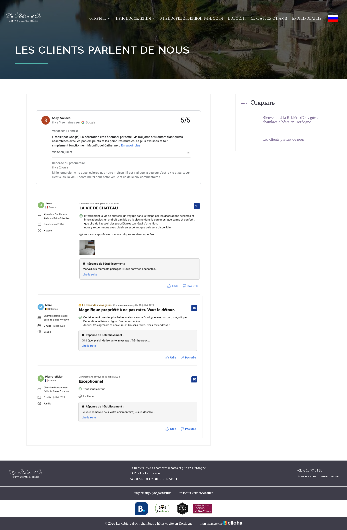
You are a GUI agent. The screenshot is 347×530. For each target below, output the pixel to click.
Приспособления (135, 18)
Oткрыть (100, 18)
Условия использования (196, 493)
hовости (237, 18)
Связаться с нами (269, 18)
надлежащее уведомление (152, 493)
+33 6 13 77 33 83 (307, 470)
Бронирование (307, 18)
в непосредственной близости (191, 18)
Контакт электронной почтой (316, 476)
